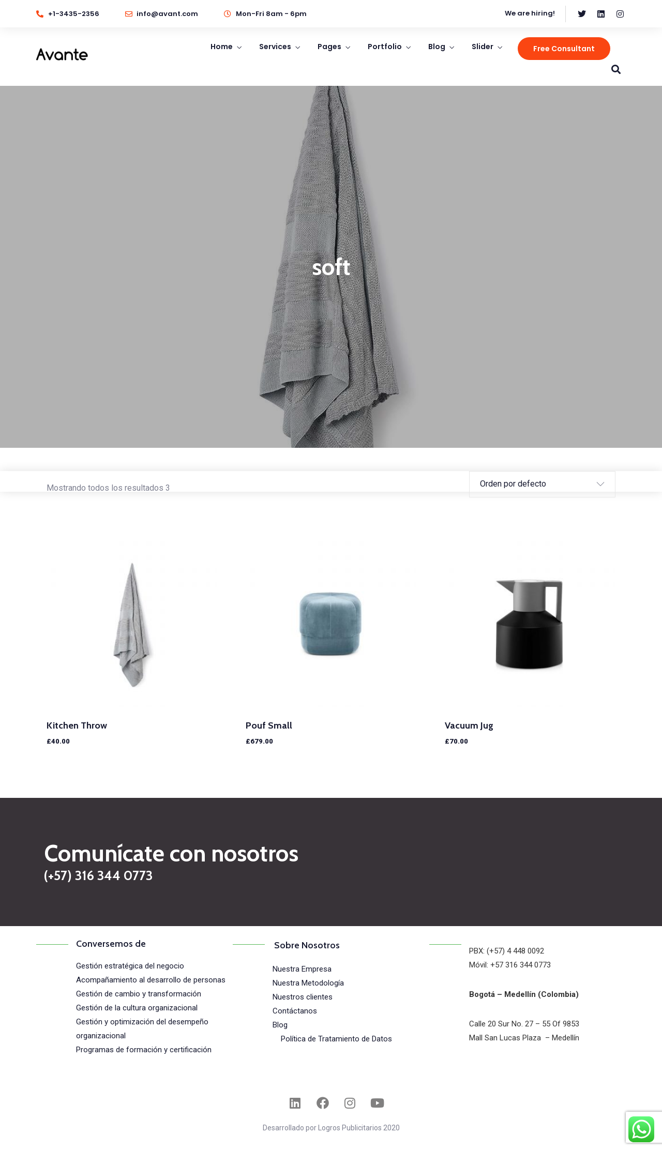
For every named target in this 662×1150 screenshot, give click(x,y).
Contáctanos (295, 1011)
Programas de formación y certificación (144, 1049)
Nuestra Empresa (302, 969)
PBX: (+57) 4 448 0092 (506, 951)
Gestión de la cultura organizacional (137, 1007)
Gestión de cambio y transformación (138, 993)
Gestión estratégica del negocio (130, 966)
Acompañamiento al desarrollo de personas (150, 980)
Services (275, 46)
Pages (329, 46)
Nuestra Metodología (308, 983)
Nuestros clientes (303, 997)
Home (221, 46)
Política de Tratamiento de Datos (336, 1038)
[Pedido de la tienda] (534, 484)
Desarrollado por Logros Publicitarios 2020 (331, 1128)
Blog (436, 46)
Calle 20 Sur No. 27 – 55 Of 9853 (524, 1023)
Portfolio (385, 46)
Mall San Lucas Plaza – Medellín (524, 1037)
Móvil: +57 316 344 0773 (510, 965)
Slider (482, 46)
